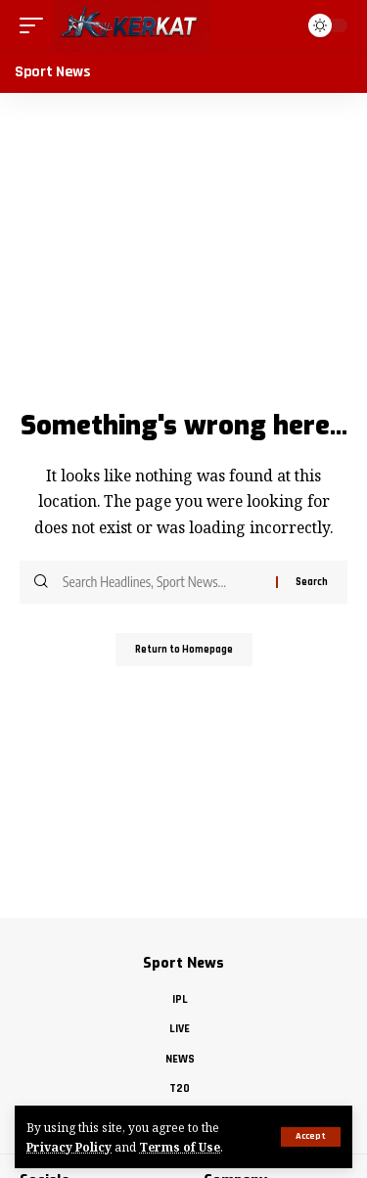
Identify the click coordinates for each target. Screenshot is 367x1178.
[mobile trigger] (36, 25)
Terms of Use (179, 1147)
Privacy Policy (69, 1147)
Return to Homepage (184, 650)
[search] (278, 25)
